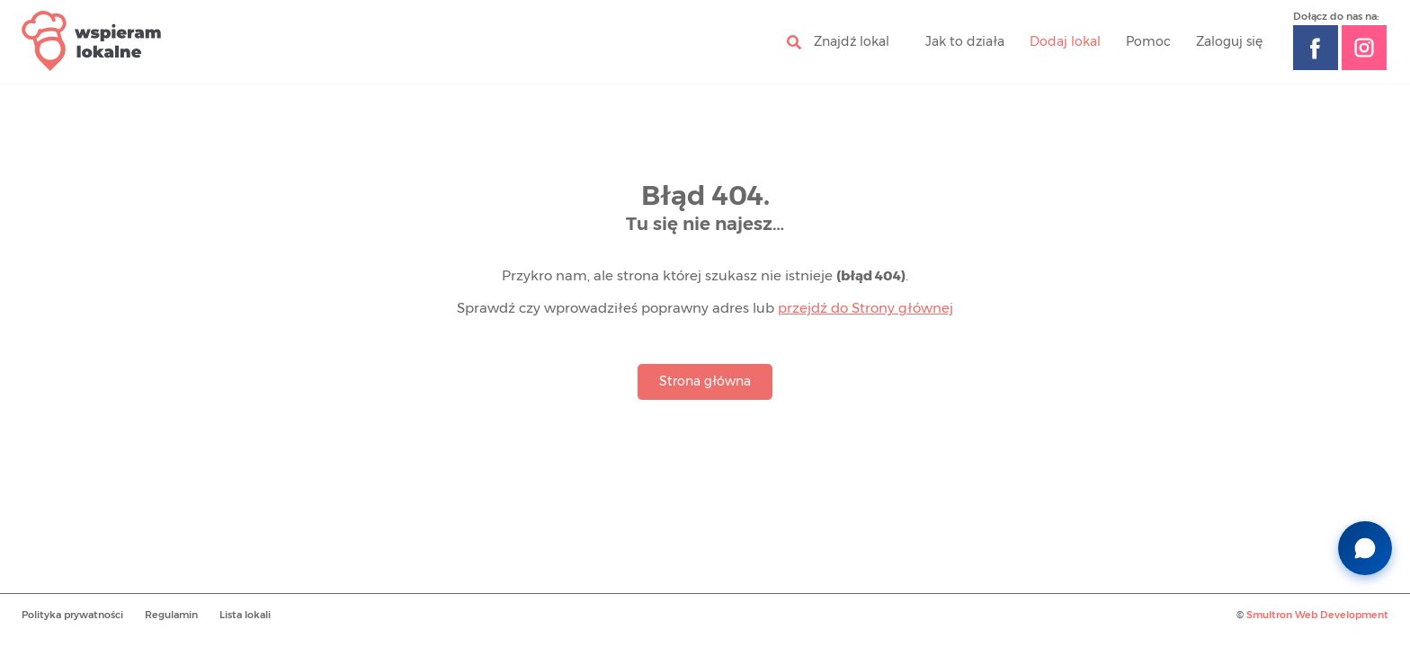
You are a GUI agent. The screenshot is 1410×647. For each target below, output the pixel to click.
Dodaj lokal (1065, 42)
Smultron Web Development (1317, 615)
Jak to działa (964, 42)
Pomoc (1148, 42)
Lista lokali (245, 615)
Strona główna (705, 382)
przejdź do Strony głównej (865, 308)
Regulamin (171, 615)
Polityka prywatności (72, 615)
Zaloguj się (1229, 42)
